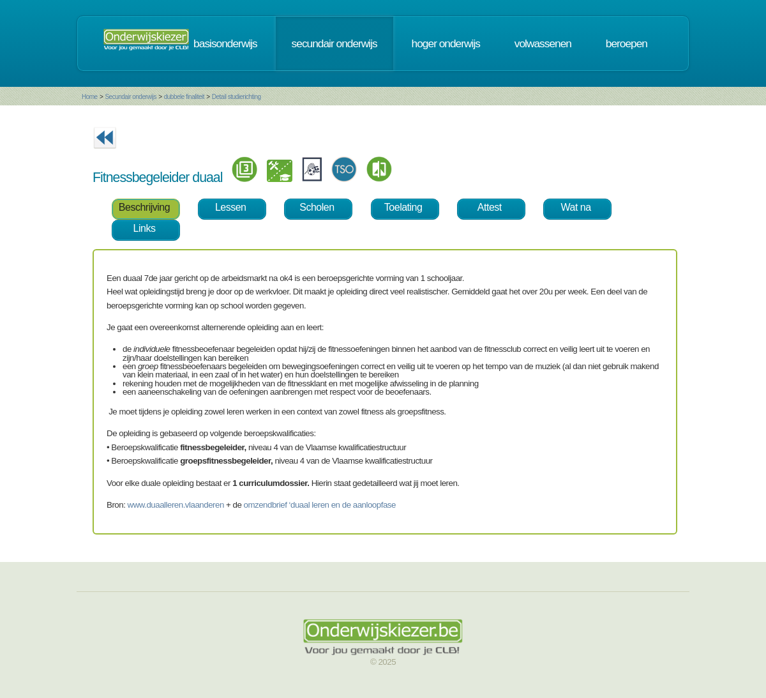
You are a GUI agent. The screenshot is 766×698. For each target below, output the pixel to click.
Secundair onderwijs (130, 96)
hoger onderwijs (446, 43)
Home (90, 96)
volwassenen (542, 43)
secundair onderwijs (334, 43)
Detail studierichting (236, 96)
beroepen (626, 43)
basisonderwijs (225, 43)
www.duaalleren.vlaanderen (176, 505)
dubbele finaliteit (184, 96)
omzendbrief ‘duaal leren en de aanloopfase (320, 505)
